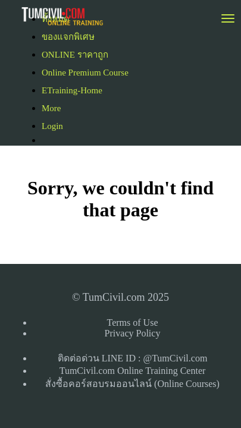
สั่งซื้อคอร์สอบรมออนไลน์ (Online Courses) (132, 384)
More (52, 108)
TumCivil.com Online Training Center (133, 371)
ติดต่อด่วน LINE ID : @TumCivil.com (133, 358)
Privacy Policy (133, 333)
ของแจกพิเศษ (68, 37)
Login (52, 126)
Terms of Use (132, 322)
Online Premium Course (85, 72)
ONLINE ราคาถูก (75, 54)
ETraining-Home (72, 90)
